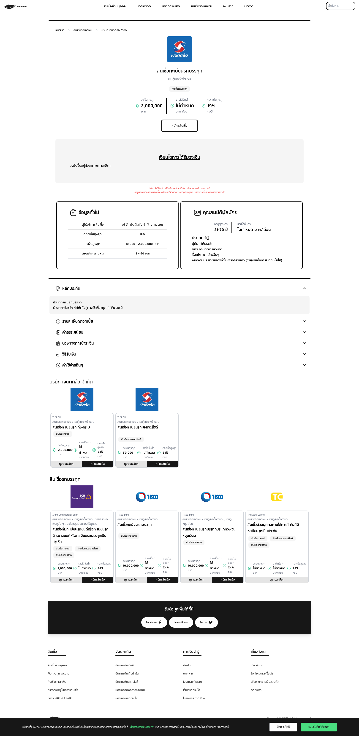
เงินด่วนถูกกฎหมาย (58, 673)
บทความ (250, 6)
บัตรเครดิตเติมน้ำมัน (127, 673)
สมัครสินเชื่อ (179, 125)
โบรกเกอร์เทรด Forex (195, 698)
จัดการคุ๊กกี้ (283, 727)
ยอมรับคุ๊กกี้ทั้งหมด (318, 727)
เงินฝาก (228, 6)
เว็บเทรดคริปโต (191, 690)
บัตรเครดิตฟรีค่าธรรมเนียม (130, 690)
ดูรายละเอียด (66, 464)
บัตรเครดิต (144, 6)
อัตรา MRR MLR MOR (60, 698)
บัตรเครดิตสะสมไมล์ (126, 682)
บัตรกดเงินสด (171, 6)
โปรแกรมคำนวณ (192, 682)
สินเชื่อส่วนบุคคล (115, 6)
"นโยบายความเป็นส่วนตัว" (141, 727)
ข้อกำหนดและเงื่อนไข (262, 673)
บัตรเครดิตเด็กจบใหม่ (127, 698)
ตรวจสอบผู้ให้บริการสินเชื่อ (63, 690)
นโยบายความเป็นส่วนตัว (265, 682)
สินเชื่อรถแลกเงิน (201, 6)
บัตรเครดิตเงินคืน (125, 665)
